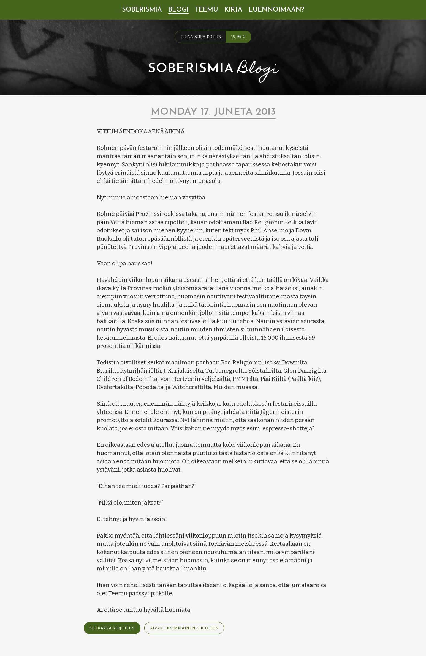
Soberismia (142, 10)
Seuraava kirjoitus (112, 628)
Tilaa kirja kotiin (216, 37)
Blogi (178, 10)
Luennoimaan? (276, 10)
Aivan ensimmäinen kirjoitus (184, 628)
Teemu (206, 10)
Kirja (233, 10)
